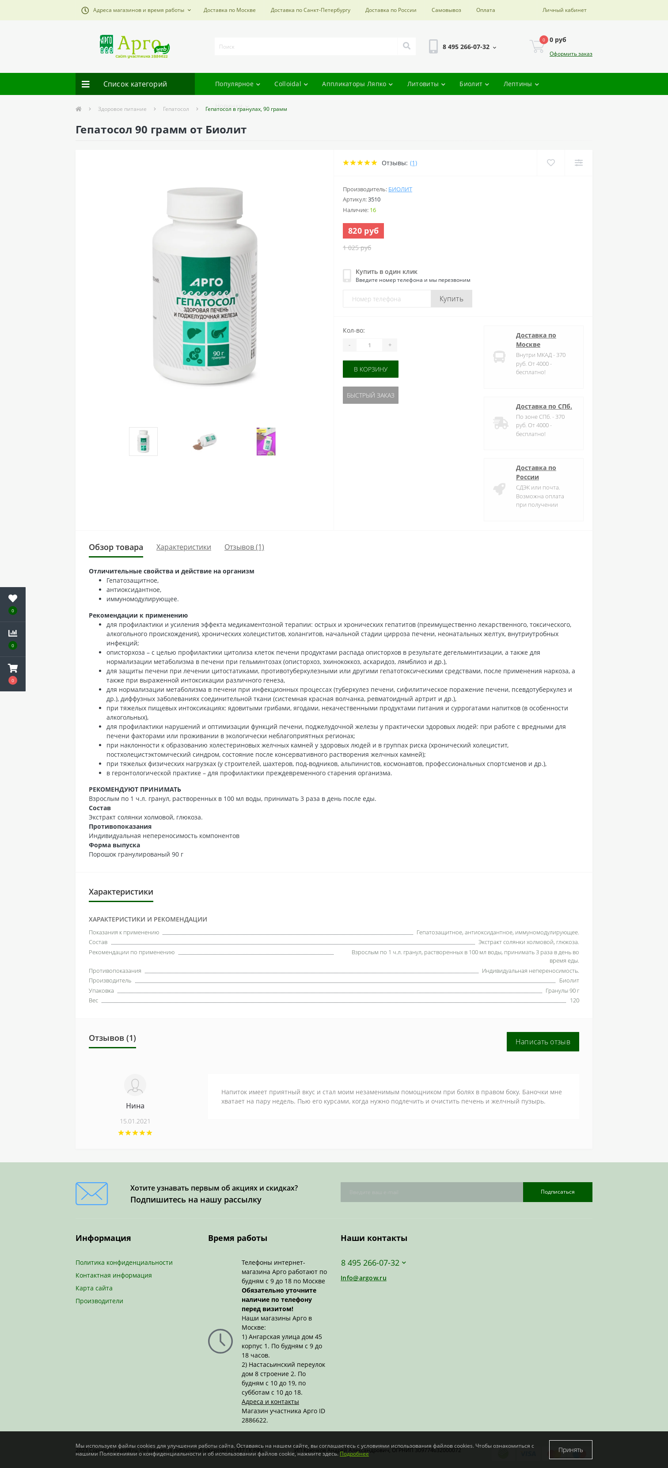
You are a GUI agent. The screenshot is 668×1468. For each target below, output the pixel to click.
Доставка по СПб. (544, 406)
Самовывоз (446, 10)
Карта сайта (94, 1288)
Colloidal (291, 84)
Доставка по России (391, 10)
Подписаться (558, 1191)
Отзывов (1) (244, 547)
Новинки (232, 106)
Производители (99, 1301)
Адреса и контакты (270, 1401)
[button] (136, 10)
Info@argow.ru (364, 1278)
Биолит (474, 84)
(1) (413, 163)
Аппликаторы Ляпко (357, 84)
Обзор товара (116, 547)
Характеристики (183, 547)
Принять (570, 1449)
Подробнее (354, 1453)
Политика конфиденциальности (124, 1262)
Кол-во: (354, 330)
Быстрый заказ (371, 395)
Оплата (485, 10)
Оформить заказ (571, 53)
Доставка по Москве (230, 10)
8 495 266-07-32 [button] (373, 1263)
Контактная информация (114, 1275)
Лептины (521, 84)
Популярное (237, 84)
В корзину (370, 369)
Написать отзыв (543, 1042)
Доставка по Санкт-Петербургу (310, 10)
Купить (451, 298)
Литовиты (426, 84)
